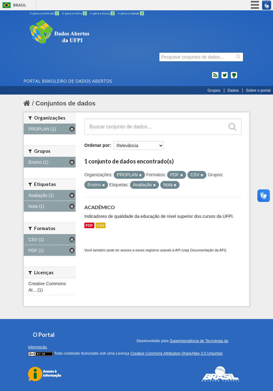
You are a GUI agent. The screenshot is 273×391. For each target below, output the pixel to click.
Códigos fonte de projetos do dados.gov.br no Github (234, 77)
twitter (224, 77)
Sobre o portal (258, 90)
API (178, 250)
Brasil (19, 5)
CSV (100, 225)
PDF (89, 225)
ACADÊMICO (99, 207)
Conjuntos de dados (66, 103)
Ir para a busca (102, 13)
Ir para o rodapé (131, 13)
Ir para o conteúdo (45, 13)
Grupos (213, 90)
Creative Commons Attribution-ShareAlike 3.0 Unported (176, 353)
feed (215, 77)
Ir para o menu (74, 13)
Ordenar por (97, 145)
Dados (233, 90)
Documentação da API (207, 250)
